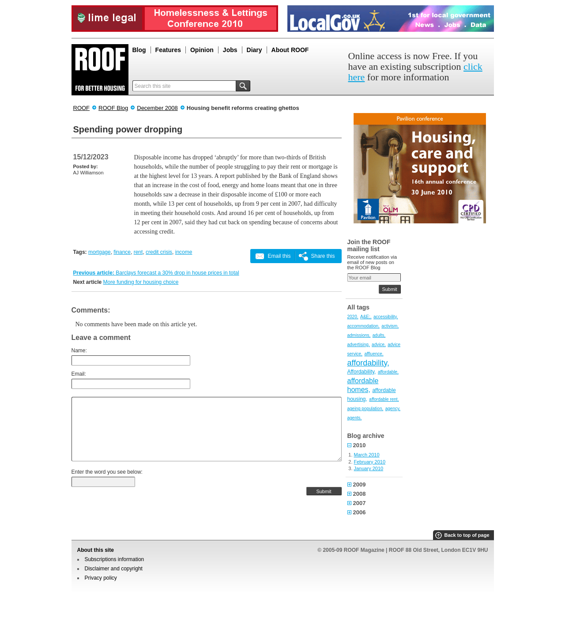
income (183, 252)
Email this (278, 256)
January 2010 (369, 468)
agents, (354, 417)
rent (138, 252)
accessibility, (385, 316)
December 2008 (157, 108)
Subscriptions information (114, 559)
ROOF (81, 108)
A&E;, (366, 316)
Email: (79, 374)
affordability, (368, 362)
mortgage (99, 252)
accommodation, (363, 326)
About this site (95, 550)
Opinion (202, 49)
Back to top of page (466, 535)
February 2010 (370, 461)
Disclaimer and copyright (114, 569)
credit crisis (159, 252)
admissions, (359, 335)
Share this (323, 256)
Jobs (230, 49)
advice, (379, 344)
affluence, (373, 353)
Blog (139, 49)
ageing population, (365, 408)
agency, (392, 408)
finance (122, 252)
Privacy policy (101, 578)
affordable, (388, 372)
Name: (79, 350)
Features (168, 49)
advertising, (358, 344)
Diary (254, 49)
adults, (379, 335)
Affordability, (361, 372)
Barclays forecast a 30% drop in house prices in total (177, 273)
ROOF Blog (113, 108)
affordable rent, (384, 399)
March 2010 (367, 454)
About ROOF (290, 49)
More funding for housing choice (141, 282)
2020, (352, 316)
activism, (390, 326)
